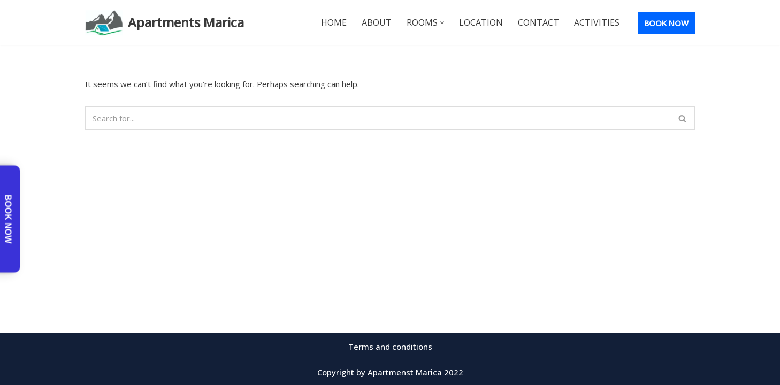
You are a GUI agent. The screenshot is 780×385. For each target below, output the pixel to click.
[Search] (378, 118)
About (377, 22)
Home (334, 22)
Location (481, 22)
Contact (538, 22)
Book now (8, 219)
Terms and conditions (390, 346)
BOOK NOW (666, 23)
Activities (597, 22)
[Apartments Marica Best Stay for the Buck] (164, 23)
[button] (442, 23)
